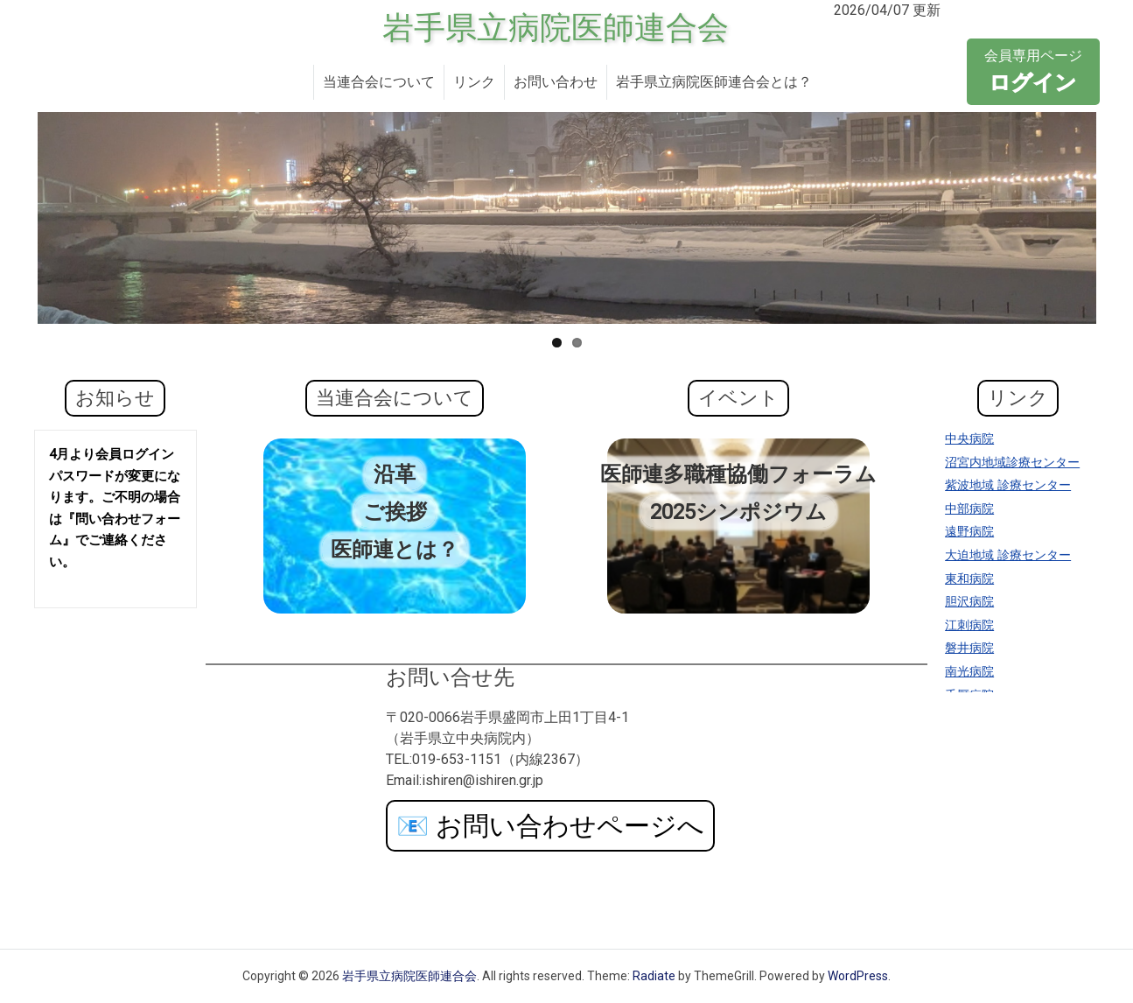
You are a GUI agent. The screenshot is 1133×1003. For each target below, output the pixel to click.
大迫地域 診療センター (1008, 555)
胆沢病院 (969, 601)
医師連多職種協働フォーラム (738, 474)
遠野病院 (969, 531)
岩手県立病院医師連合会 (555, 28)
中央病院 (969, 438)
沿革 (395, 474)
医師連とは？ (394, 549)
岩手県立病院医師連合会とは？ (714, 82)
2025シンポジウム (738, 512)
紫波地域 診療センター (1008, 485)
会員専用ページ (1033, 72)
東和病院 (969, 579)
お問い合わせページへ (550, 825)
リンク (474, 82)
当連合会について (379, 82)
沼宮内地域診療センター (1012, 462)
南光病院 (969, 671)
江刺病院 (969, 625)
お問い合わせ (556, 82)
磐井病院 (969, 648)
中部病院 (969, 509)
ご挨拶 (395, 512)
